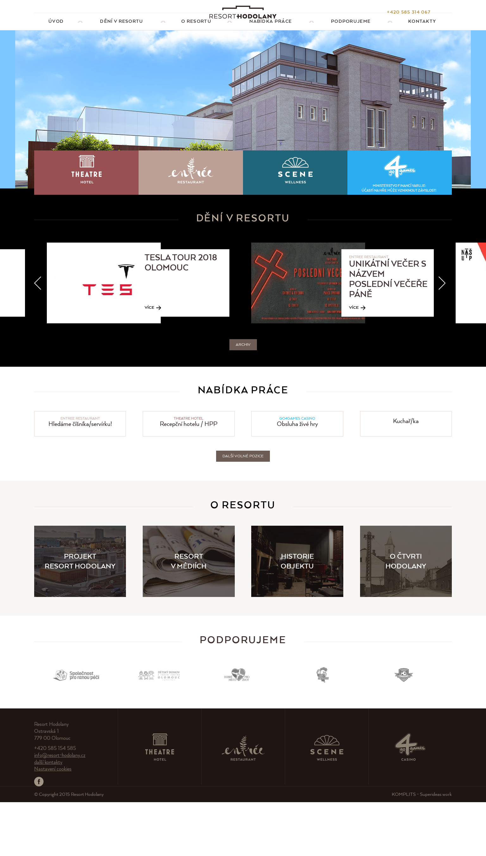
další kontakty (48, 816)
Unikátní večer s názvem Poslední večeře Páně (388, 333)
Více (149, 361)
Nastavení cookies (53, 823)
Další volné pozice (243, 510)
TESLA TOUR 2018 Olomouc (181, 317)
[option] (149, 336)
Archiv (243, 398)
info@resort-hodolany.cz (59, 809)
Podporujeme (243, 694)
